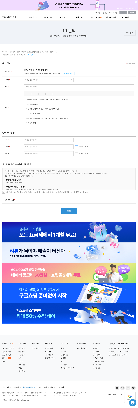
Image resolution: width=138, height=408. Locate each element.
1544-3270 (123, 344)
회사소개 (5, 388)
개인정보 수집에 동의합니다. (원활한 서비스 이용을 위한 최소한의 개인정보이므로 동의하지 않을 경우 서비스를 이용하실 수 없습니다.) (47, 193)
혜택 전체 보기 (121, 9)
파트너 (4, 362)
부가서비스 (95, 18)
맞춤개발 (48, 352)
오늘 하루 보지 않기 (131, 9)
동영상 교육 (97, 369)
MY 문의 (129, 34)
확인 (69, 212)
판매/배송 (64, 356)
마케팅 (63, 359)
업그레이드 (97, 356)
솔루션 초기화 (98, 359)
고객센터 (125, 18)
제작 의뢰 (79, 18)
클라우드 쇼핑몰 (8, 349)
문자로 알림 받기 (84, 154)
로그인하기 (32, 56)
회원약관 (15, 388)
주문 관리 (21, 352)
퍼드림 (6, 359)
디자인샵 (49, 356)
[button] (26, 94)
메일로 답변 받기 (84, 147)
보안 (62, 362)
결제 (62, 349)
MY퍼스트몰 (113, 14)
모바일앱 (64, 365)
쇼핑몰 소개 (33, 18)
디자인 (20, 359)
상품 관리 (21, 349)
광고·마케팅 (111, 18)
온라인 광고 (82, 349)
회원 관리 (21, 356)
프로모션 (21, 365)
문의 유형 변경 (68, 74)
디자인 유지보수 (51, 359)
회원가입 (104, 14)
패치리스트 (97, 365)
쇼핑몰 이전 (6, 356)
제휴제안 (62, 388)
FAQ (123, 13)
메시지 (63, 352)
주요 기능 (48, 18)
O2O (20, 369)
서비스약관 (43, 388)
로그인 (97, 14)
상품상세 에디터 (68, 369)
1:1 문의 (96, 349)
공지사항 (96, 352)
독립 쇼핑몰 (6, 352)
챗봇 (132, 402)
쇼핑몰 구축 (49, 349)
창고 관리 (21, 372)
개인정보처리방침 (28, 388)
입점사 (20, 362)
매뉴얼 (132, 13)
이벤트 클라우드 (98, 362)
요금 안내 (64, 18)
